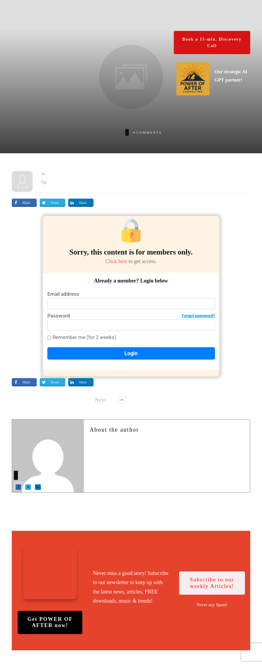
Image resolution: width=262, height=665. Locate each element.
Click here (114, 261)
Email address (63, 294)
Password (131, 316)
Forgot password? (198, 315)
